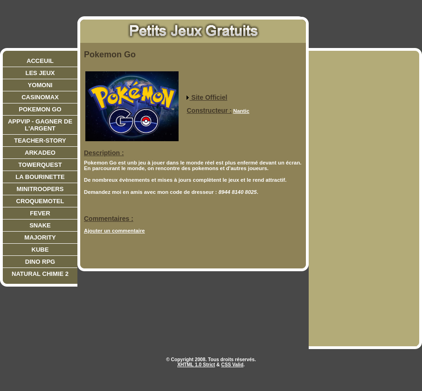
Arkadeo (40, 152)
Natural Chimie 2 (40, 273)
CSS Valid (232, 364)
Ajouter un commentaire (114, 230)
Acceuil (40, 60)
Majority (39, 237)
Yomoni (40, 85)
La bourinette (39, 176)
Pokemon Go (40, 109)
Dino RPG (40, 261)
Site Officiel (207, 97)
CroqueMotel (40, 201)
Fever (40, 213)
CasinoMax (40, 97)
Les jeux (40, 72)
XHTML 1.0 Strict (196, 364)
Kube (40, 249)
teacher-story (40, 140)
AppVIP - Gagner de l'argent (40, 125)
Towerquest (40, 164)
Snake (40, 225)
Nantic (241, 111)
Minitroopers (40, 188)
